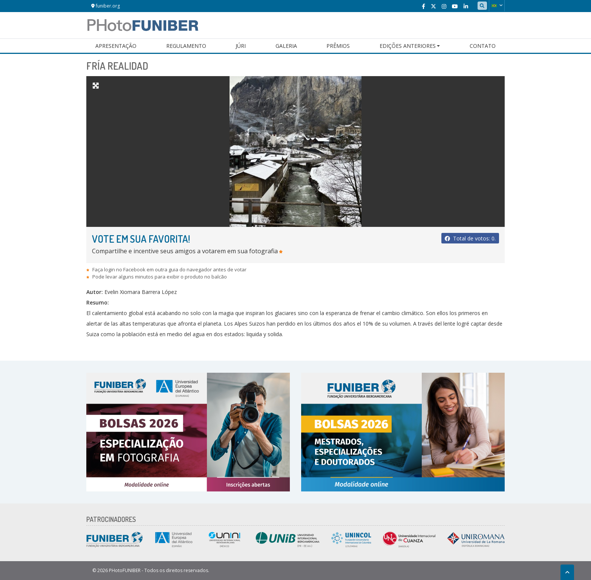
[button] (496, 5)
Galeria (286, 45)
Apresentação (115, 45)
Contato (483, 45)
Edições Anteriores (408, 45)
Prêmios (338, 45)
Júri (241, 45)
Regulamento (186, 45)
